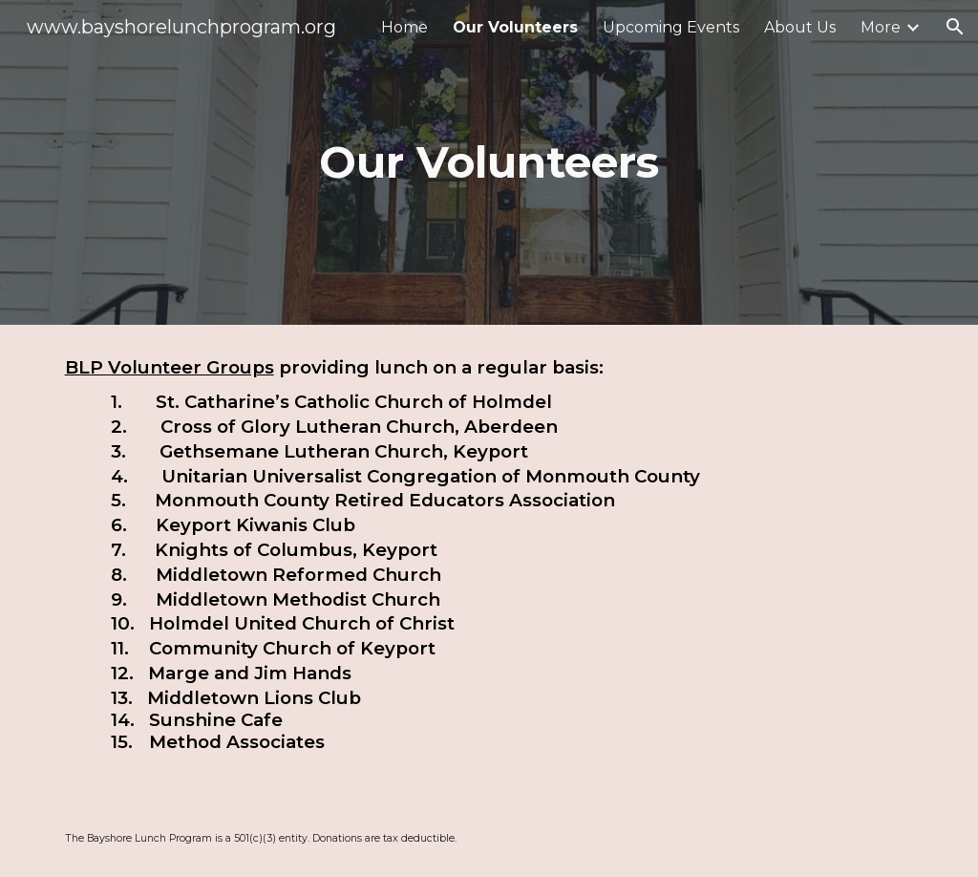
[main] (488, 163)
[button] (955, 27)
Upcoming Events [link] (671, 27)
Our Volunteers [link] (515, 27)
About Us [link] (800, 27)
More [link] (881, 27)
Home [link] (404, 27)
